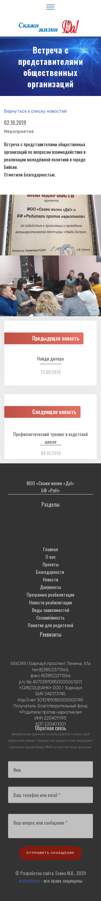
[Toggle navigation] (50, 6)
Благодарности (50, 592)
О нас (51, 577)
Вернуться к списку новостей (35, 111)
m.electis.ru (29, 883)
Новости (50, 600)
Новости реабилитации (50, 623)
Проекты (51, 585)
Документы (50, 607)
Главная (50, 570)
